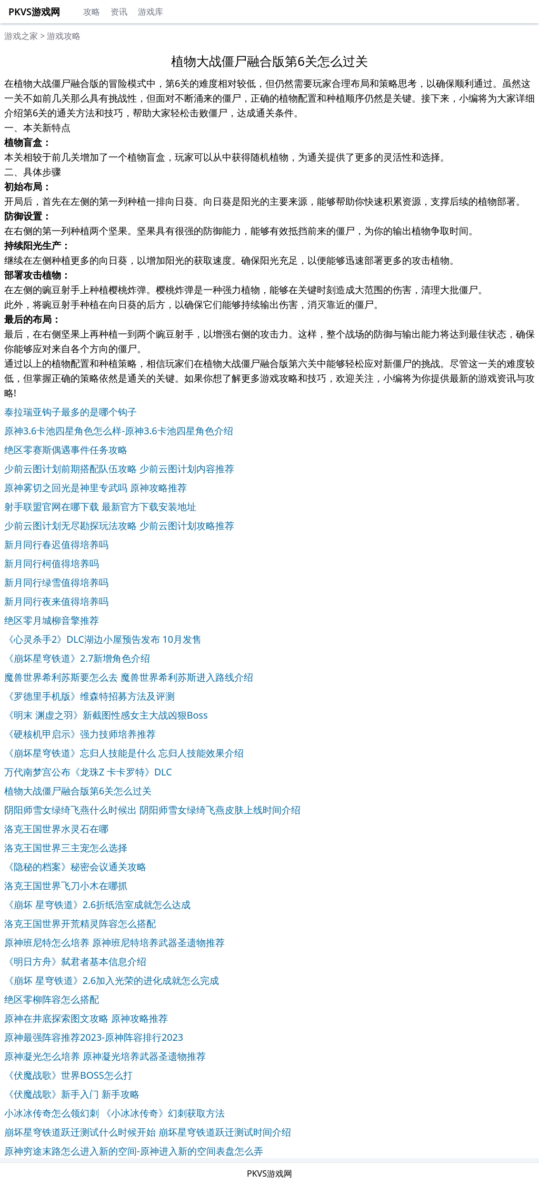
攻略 (91, 11)
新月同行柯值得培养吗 (51, 563)
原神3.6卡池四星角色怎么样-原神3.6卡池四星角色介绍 (118, 430)
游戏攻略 (64, 36)
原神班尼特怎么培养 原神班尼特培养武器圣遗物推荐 (114, 942)
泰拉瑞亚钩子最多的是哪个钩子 (70, 411)
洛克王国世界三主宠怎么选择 (65, 847)
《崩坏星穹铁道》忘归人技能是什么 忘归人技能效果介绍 (124, 753)
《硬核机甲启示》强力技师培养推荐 (80, 734)
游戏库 (150, 11)
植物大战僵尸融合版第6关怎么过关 (78, 790)
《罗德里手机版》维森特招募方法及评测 (89, 696)
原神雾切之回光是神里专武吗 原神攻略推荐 (95, 487)
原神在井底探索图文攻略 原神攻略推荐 (86, 1018)
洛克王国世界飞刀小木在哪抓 (65, 885)
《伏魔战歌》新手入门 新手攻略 (71, 1094)
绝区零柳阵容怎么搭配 (51, 999)
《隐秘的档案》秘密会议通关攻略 (75, 866)
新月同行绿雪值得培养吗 (56, 582)
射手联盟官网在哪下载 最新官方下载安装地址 (100, 506)
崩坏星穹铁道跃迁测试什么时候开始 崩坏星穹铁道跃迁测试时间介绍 (147, 1132)
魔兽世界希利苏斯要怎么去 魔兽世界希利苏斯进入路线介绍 (128, 677)
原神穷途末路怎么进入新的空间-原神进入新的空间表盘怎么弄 (133, 1151)
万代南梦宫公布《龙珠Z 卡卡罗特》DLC (88, 771)
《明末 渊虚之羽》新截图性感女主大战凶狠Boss (106, 715)
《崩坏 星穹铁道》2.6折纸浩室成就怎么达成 (97, 904)
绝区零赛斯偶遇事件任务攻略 (65, 449)
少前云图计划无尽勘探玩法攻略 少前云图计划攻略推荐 (119, 525)
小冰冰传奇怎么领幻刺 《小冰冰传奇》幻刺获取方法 (114, 1113)
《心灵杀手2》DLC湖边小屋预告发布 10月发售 (103, 639)
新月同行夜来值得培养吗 (56, 601)
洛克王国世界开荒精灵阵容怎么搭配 (80, 923)
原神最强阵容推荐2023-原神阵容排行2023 (93, 1037)
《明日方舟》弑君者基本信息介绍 (75, 961)
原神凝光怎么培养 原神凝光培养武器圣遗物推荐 (105, 1056)
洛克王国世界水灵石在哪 (56, 828)
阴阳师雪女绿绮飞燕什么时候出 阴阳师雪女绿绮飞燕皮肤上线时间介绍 (152, 809)
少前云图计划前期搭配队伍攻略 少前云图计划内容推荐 (119, 468)
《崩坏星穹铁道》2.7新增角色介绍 (77, 658)
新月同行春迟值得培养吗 (56, 544)
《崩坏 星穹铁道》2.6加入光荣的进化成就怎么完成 (111, 980)
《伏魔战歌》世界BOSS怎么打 (68, 1075)
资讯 (119, 11)
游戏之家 (21, 36)
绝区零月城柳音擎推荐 (51, 620)
